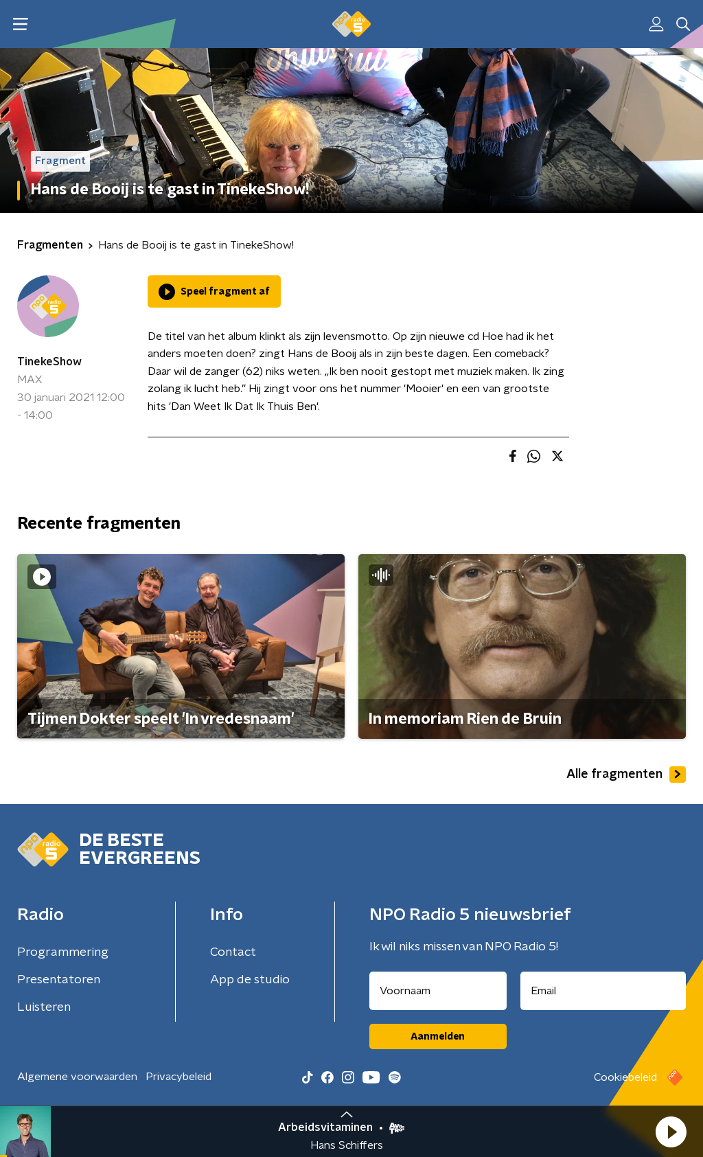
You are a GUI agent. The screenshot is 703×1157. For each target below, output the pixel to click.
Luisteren (44, 1007)
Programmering (62, 952)
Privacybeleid (178, 1076)
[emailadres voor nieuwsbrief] (603, 991)
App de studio (250, 980)
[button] (671, 1132)
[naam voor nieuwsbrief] (438, 991)
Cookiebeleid (625, 1077)
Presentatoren (58, 980)
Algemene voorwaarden (77, 1076)
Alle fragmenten (626, 774)
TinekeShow (49, 361)
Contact (233, 952)
